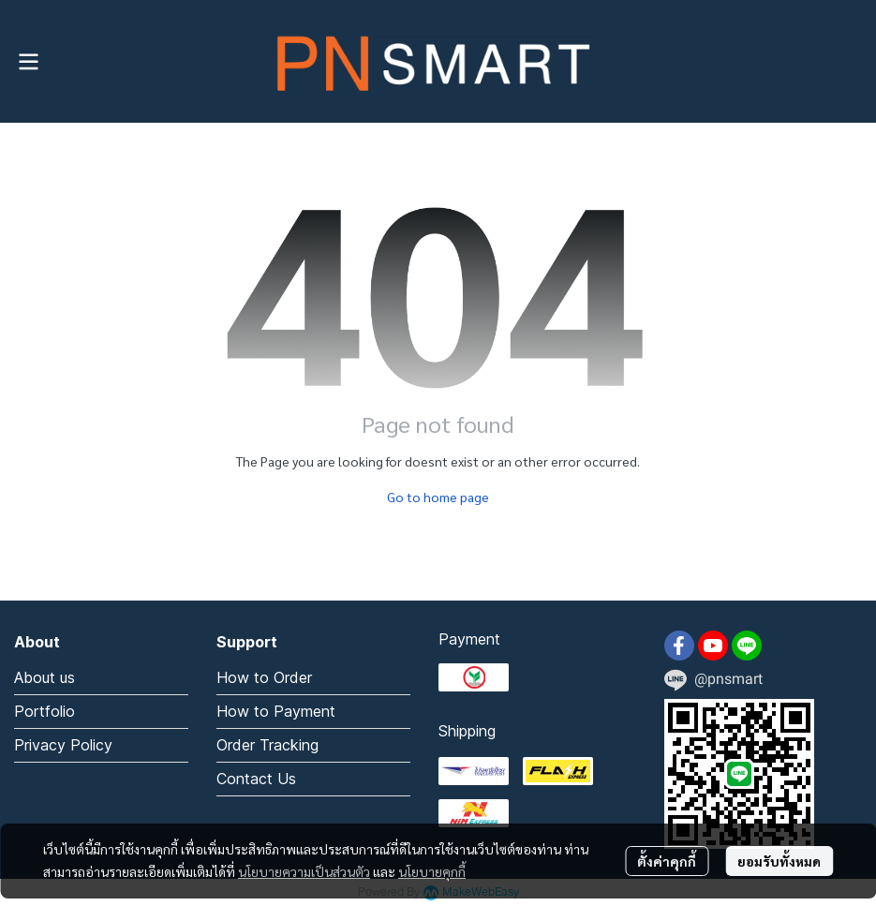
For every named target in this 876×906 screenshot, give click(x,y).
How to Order (264, 677)
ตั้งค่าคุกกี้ (666, 861)
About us (44, 677)
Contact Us (256, 778)
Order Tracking (267, 744)
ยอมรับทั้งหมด (779, 861)
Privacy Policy (63, 744)
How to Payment (275, 711)
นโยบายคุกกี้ (432, 871)
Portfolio (44, 711)
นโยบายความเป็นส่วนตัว (304, 871)
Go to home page (438, 496)
